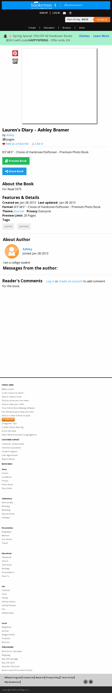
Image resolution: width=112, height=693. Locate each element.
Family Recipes (9, 605)
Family (5, 597)
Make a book (8, 389)
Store (82, 27)
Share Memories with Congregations (19, 434)
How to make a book (11, 396)
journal (8, 226)
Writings (5, 568)
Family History (8, 601)
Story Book (7, 488)
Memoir (5, 535)
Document (7, 539)
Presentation (8, 572)
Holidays (6, 517)
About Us (40, 677)
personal (23, 226)
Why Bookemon (12, 682)
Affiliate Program (12, 677)
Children (6, 590)
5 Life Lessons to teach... (13, 392)
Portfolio (6, 638)
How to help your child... (13, 404)
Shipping (6, 655)
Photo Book (7, 484)
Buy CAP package (10, 658)
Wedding (6, 510)
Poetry (5, 480)
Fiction (5, 473)
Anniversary (7, 502)
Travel (5, 543)
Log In (56, 12)
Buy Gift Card (8, 662)
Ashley (10, 135)
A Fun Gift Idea (9, 431)
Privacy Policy (53, 677)
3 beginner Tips (9, 423)
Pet (3, 609)
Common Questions (11, 447)
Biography (6, 531)
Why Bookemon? (73, 5)
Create (32, 27)
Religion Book (8, 634)
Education (49, 27)
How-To (5, 576)
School (5, 561)
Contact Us (28, 677)
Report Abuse (8, 459)
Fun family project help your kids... (18, 411)
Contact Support (9, 451)
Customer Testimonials (13, 443)
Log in (50, 281)
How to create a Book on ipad (16, 415)
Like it (39, 144)
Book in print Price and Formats (17, 670)
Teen (4, 594)
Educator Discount (10, 666)
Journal (19, 211)
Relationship (8, 612)
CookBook (6, 477)
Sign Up (44, 12)
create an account (71, 281)
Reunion (6, 642)
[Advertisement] (56, 325)
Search (102, 19)
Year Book (7, 564)
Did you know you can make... (16, 400)
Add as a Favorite (17, 144)
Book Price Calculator (12, 651)
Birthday (6, 506)
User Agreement (10, 455)
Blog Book (6, 627)
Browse (67, 27)
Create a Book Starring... (13, 427)
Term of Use (67, 677)
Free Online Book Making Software (18, 408)
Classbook (6, 557)
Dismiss (84, 36)
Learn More (101, 36)
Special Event (8, 513)
